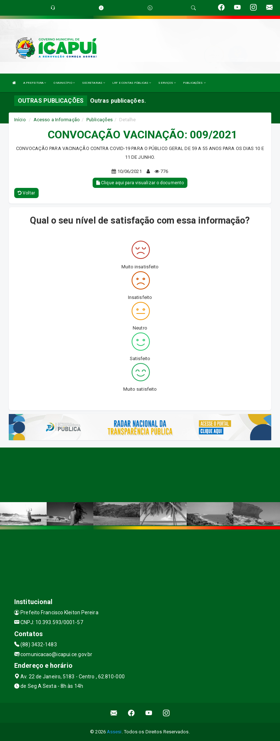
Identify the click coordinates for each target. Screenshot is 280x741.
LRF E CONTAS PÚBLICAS (131, 82)
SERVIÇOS (167, 82)
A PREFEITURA (34, 82)
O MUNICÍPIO (64, 82)
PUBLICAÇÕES (194, 82)
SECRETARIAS (93, 82)
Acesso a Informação (57, 119)
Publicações (99, 119)
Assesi (114, 731)
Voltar (26, 193)
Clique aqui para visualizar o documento (140, 182)
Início (20, 119)
